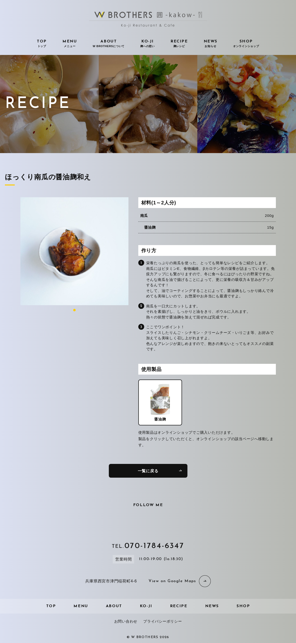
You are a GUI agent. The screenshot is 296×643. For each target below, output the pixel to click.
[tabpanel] (74, 251)
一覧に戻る (148, 471)
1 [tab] (74, 310)
